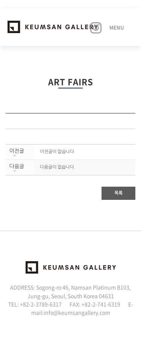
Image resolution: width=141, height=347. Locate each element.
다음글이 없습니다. (58, 167)
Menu (116, 27)
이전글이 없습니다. (58, 151)
